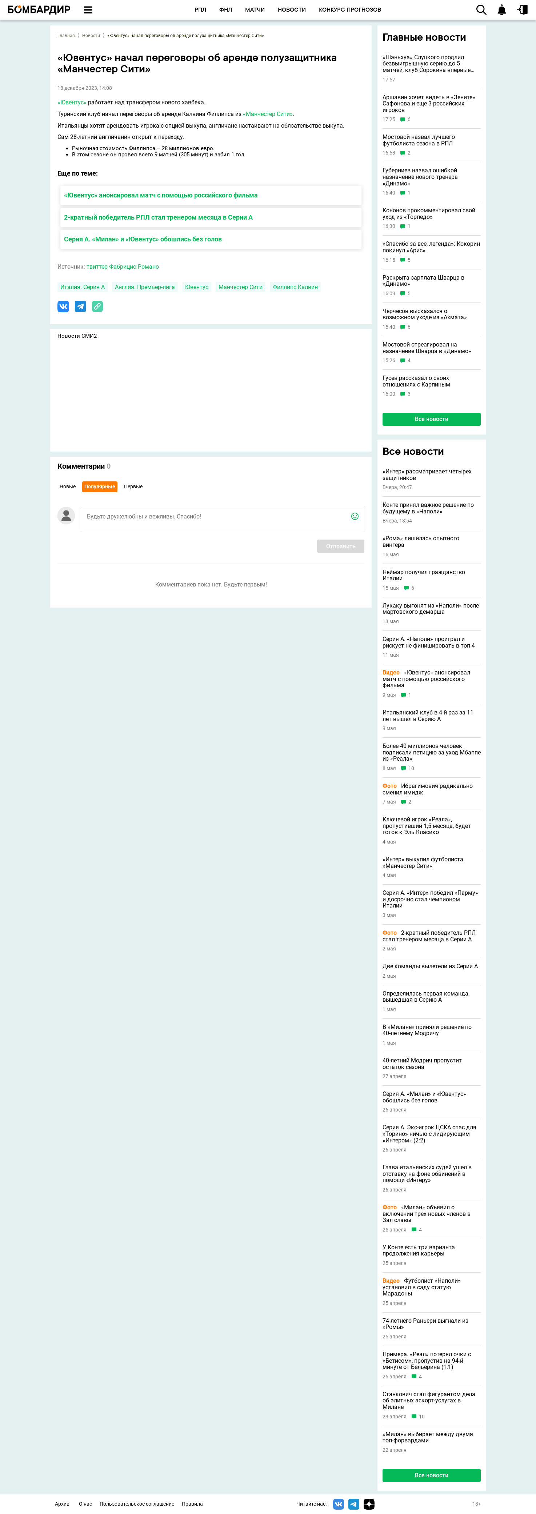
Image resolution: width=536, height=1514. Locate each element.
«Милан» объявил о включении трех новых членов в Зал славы (427, 1213)
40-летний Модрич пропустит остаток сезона (422, 1063)
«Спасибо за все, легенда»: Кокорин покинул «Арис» (431, 247)
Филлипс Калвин (295, 287)
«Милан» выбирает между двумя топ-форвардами (428, 1437)
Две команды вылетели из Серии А (430, 966)
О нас (85, 1504)
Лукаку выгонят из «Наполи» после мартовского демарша (431, 608)
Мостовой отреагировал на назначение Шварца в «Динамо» (427, 347)
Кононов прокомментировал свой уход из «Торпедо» (429, 213)
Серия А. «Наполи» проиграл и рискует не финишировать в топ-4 (429, 642)
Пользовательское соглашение (137, 1504)
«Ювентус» (72, 102)
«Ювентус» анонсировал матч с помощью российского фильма (161, 195)
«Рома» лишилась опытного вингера (421, 541)
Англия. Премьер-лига (145, 287)
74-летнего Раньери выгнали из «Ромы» (425, 1324)
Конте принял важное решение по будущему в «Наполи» (428, 508)
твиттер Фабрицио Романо (123, 266)
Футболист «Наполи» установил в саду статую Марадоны (422, 1287)
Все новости (431, 419)
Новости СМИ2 (77, 336)
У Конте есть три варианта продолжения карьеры (419, 1250)
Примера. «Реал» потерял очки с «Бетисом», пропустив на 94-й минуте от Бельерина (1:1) (427, 1360)
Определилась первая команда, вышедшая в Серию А (426, 996)
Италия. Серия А (82, 287)
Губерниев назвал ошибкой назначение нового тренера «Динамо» (420, 177)
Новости (91, 35)
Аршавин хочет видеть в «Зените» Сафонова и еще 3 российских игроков (429, 103)
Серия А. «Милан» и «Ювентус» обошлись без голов (143, 239)
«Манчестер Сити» (268, 114)
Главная (66, 35)
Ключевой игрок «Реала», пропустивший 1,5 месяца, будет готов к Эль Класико (427, 826)
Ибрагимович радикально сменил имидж (428, 789)
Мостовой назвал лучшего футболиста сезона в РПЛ (419, 140)
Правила (192, 1504)
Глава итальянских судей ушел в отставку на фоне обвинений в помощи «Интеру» (427, 1173)
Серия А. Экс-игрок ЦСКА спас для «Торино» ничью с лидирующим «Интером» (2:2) (429, 1133)
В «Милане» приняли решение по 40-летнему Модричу (427, 1030)
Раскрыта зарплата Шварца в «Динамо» (423, 281)
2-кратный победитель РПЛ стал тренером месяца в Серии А (158, 217)
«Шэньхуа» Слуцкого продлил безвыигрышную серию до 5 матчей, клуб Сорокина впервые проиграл (427, 63)
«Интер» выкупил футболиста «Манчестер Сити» (423, 862)
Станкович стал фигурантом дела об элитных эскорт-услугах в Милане (429, 1400)
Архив (62, 1504)
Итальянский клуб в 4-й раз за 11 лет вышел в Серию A (428, 715)
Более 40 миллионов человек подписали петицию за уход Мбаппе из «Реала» (432, 752)
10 (411, 768)
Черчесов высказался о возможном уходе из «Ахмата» (425, 314)
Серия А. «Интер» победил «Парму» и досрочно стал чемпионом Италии (430, 899)
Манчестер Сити (241, 287)
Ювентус (196, 287)
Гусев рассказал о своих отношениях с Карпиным (416, 381)
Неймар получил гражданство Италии (424, 575)
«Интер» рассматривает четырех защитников (427, 474)
